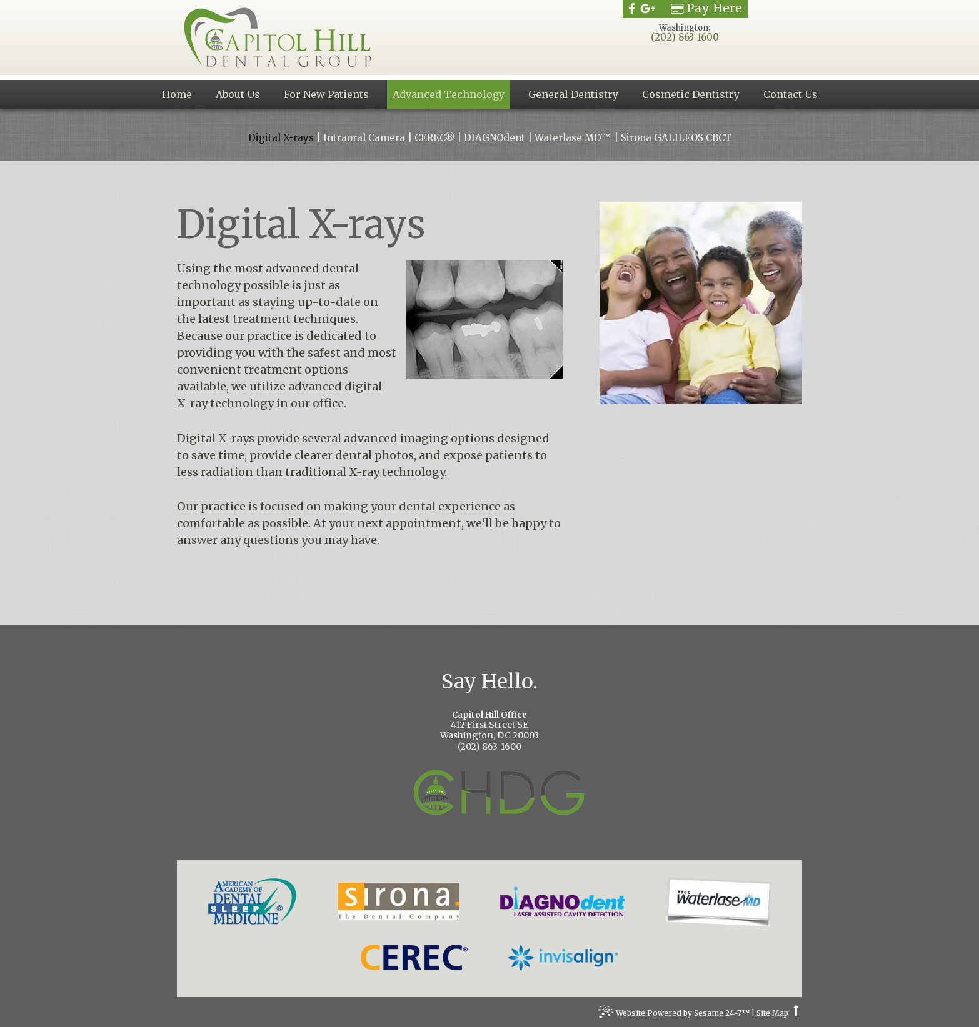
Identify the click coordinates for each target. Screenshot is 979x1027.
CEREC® (434, 138)
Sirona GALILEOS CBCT (676, 138)
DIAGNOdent (494, 138)
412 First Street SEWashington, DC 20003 (489, 726)
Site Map (772, 1013)
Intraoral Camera (364, 138)
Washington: (684, 28)
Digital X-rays (281, 138)
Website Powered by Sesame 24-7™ (674, 1015)
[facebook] (631, 8)
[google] (648, 8)
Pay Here (706, 8)
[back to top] (796, 1013)
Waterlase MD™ (573, 138)
